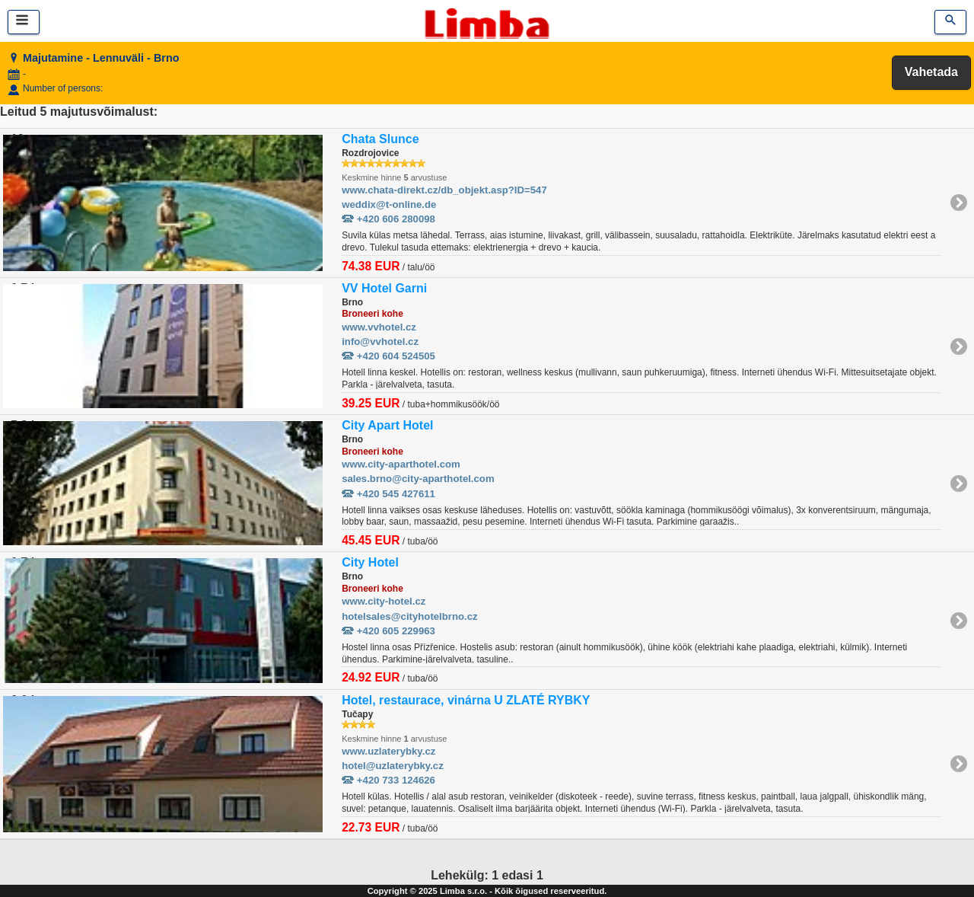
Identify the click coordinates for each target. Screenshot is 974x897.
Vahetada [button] (931, 71)
